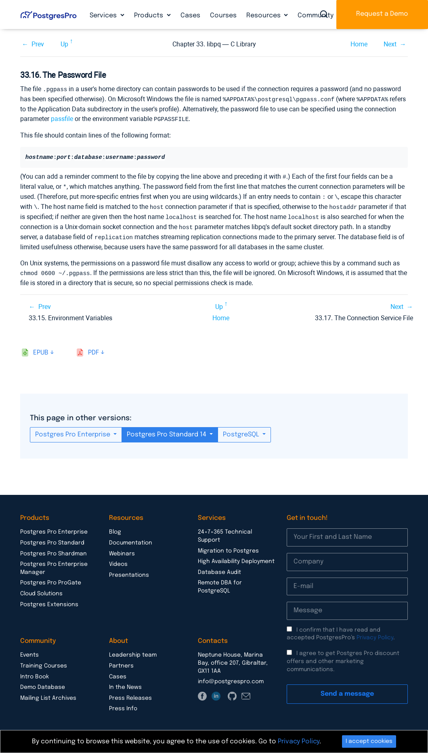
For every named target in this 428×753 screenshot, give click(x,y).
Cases (190, 15)
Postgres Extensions (49, 600)
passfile (62, 118)
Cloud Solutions (41, 589)
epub (40, 348)
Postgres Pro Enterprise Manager (54, 564)
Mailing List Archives (48, 694)
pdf (93, 348)
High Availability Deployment (236, 557)
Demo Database (42, 683)
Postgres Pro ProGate (50, 578)
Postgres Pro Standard (52, 538)
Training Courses (43, 661)
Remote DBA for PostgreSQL (220, 582)
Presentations (129, 571)
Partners (121, 661)
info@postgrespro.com (231, 677)
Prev (37, 44)
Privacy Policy (375, 633)
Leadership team (133, 650)
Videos (118, 560)
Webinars (122, 549)
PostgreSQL (242, 430)
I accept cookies (369, 741)
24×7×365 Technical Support (225, 531)
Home (358, 44)
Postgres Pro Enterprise (73, 430)
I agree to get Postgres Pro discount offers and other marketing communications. (343, 656)
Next (390, 44)
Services (104, 15)
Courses (223, 15)
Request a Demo (382, 13)
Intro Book (34, 672)
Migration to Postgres (228, 546)
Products (149, 15)
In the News (125, 683)
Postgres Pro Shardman (53, 549)
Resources (264, 15)
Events (29, 650)
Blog (115, 527)
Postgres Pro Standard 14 (167, 430)
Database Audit (219, 568)
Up (64, 44)
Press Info (123, 704)
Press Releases (130, 694)
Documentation (130, 538)
